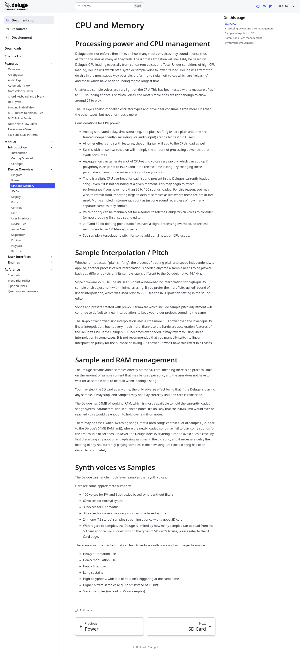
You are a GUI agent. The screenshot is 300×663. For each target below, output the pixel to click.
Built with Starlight (145, 647)
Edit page (83, 610)
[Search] (109, 6)
